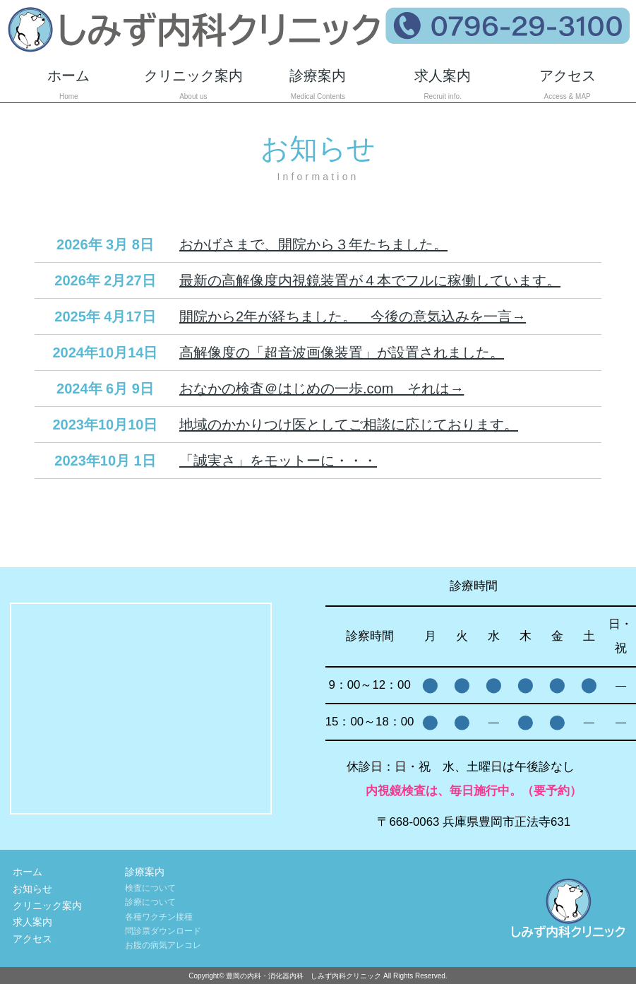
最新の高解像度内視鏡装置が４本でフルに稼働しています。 (369, 280)
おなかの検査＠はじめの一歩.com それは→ (321, 388)
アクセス (567, 85)
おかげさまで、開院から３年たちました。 (313, 244)
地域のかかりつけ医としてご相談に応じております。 (348, 424)
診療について (150, 902)
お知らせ (32, 888)
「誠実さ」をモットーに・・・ (278, 460)
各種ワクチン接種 (159, 917)
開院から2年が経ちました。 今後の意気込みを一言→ (352, 316)
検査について (150, 888)
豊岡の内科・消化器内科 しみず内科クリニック (303, 976)
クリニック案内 (193, 85)
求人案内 (442, 85)
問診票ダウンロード (163, 931)
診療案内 (318, 85)
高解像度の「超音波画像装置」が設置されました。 (341, 352)
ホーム (68, 85)
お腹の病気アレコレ (163, 945)
